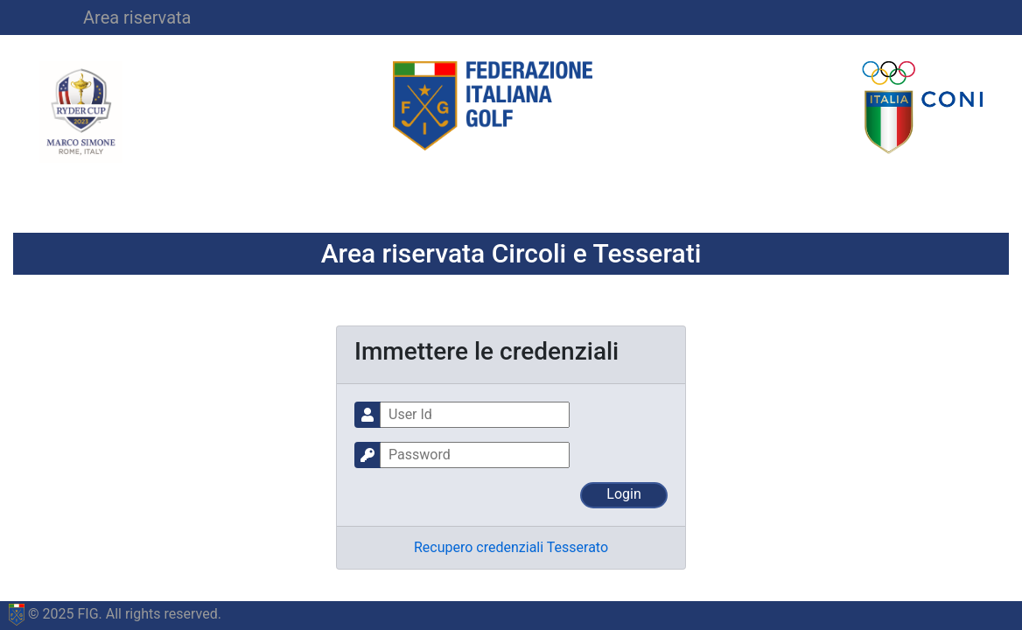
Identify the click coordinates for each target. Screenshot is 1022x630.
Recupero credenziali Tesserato (511, 547)
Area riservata (137, 17)
